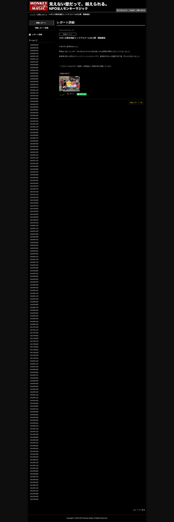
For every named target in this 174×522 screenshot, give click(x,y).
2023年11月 (34, 127)
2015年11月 (34, 398)
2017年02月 (34, 355)
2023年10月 (34, 130)
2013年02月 (34, 482)
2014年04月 (34, 451)
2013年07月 (34, 477)
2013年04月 (34, 480)
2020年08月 (34, 237)
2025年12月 (34, 56)
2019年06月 (34, 276)
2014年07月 (34, 443)
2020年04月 (34, 248)
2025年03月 (34, 82)
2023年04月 (34, 146)
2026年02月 (34, 51)
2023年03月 (34, 149)
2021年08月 (34, 203)
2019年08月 (34, 271)
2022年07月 (34, 172)
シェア (62, 95)
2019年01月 (34, 290)
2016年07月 (34, 375)
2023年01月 (34, 155)
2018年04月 (34, 316)
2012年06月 (34, 496)
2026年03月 (34, 48)
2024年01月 (34, 121)
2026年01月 (34, 53)
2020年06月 (34, 242)
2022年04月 (34, 180)
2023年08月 (34, 135)
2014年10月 (34, 434)
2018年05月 (34, 313)
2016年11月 (34, 364)
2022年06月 (34, 175)
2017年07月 (34, 341)
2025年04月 (34, 79)
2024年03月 (34, 115)
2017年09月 (34, 336)
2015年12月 (34, 395)
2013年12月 (34, 462)
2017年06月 (34, 344)
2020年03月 (34, 251)
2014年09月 (34, 437)
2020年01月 (34, 257)
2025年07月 (34, 70)
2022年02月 (34, 186)
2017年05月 (34, 347)
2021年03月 (34, 217)
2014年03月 (34, 454)
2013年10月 (34, 468)
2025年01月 (34, 87)
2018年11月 (34, 296)
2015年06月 (34, 412)
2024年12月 (34, 90)
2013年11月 (34, 465)
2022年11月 (34, 161)
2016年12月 (34, 361)
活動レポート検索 (41, 28)
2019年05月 (34, 279)
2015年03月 (34, 420)
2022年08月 (34, 169)
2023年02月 (34, 152)
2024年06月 (34, 107)
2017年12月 (34, 327)
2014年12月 (34, 429)
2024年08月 (34, 101)
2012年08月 (34, 494)
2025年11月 (34, 59)
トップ (32, 14)
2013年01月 (34, 485)
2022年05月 (34, 178)
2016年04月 (34, 383)
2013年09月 (34, 471)
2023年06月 (34, 141)
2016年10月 (34, 367)
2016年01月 (34, 392)
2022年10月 (34, 163)
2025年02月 (34, 84)
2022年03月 (34, 183)
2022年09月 (34, 166)
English (132, 10)
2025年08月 (34, 68)
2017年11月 (34, 330)
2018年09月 (34, 302)
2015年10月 (34, 400)
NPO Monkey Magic (86, 518)
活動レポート (42, 14)
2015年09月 (34, 403)
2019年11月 (34, 262)
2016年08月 (34, 372)
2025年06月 (34, 73)
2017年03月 (34, 352)
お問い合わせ (140, 10)
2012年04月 (34, 499)
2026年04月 (34, 45)
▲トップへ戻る (139, 510)
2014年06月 (34, 446)
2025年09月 (34, 65)
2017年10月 (34, 333)
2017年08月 (34, 338)
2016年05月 (34, 381)
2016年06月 (34, 378)
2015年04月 (34, 417)
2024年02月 (34, 118)
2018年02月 (34, 321)
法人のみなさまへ (122, 10)
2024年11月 (34, 93)
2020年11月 (34, 228)
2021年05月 (34, 211)
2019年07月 (34, 273)
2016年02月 (34, 389)
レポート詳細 (37, 34)
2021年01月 (34, 223)
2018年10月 (34, 299)
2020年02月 (34, 254)
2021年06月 (34, 209)
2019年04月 (34, 282)
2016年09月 (34, 369)
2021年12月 (34, 192)
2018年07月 (34, 307)
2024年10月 (34, 96)
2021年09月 (34, 200)
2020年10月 (34, 231)
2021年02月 (34, 220)
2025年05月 (34, 76)
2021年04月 (34, 214)
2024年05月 (34, 110)
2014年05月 (34, 448)
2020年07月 (34, 240)
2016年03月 (34, 386)
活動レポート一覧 (136, 103)
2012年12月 (34, 488)
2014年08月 (34, 440)
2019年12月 (34, 259)
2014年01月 (34, 460)
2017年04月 (34, 350)
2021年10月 (34, 197)
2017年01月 (34, 358)
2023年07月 (34, 138)
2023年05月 (34, 144)
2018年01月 (34, 324)
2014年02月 (34, 457)
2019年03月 (34, 285)
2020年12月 (34, 225)
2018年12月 (34, 293)
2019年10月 (34, 265)
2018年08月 (34, 304)
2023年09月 (34, 132)
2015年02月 (34, 423)
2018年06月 (34, 310)
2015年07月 (34, 409)
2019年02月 (34, 288)
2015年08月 (34, 406)
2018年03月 (34, 319)
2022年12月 (34, 158)
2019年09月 (34, 268)
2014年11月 (34, 431)
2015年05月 (34, 415)
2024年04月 (34, 113)
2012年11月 (34, 491)
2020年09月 (34, 234)
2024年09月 (34, 99)
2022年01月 (34, 189)
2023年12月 (34, 124)
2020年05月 (34, 245)
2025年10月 (34, 62)
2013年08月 (34, 474)
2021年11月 (34, 194)
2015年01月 (34, 426)
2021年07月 (34, 206)
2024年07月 (34, 104)
